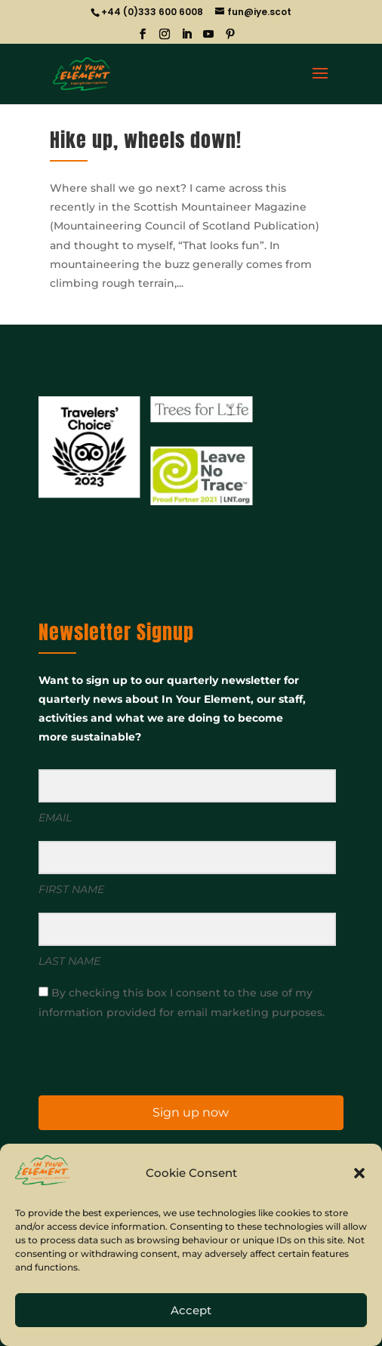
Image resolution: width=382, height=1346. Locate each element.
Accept (191, 1310)
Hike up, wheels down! (146, 140)
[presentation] (131, 1056)
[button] (359, 1173)
